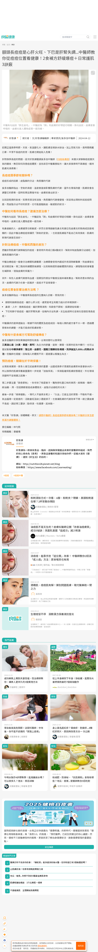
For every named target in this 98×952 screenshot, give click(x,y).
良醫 (3, 44)
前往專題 (49, 847)
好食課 (12, 138)
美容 (13, 44)
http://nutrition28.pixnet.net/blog (41, 463)
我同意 (81, 946)
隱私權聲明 (42, 946)
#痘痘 (6, 475)
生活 (8, 44)
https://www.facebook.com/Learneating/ (50, 467)
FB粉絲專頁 (63, 159)
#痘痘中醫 (18, 475)
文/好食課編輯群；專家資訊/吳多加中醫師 (53, 138)
